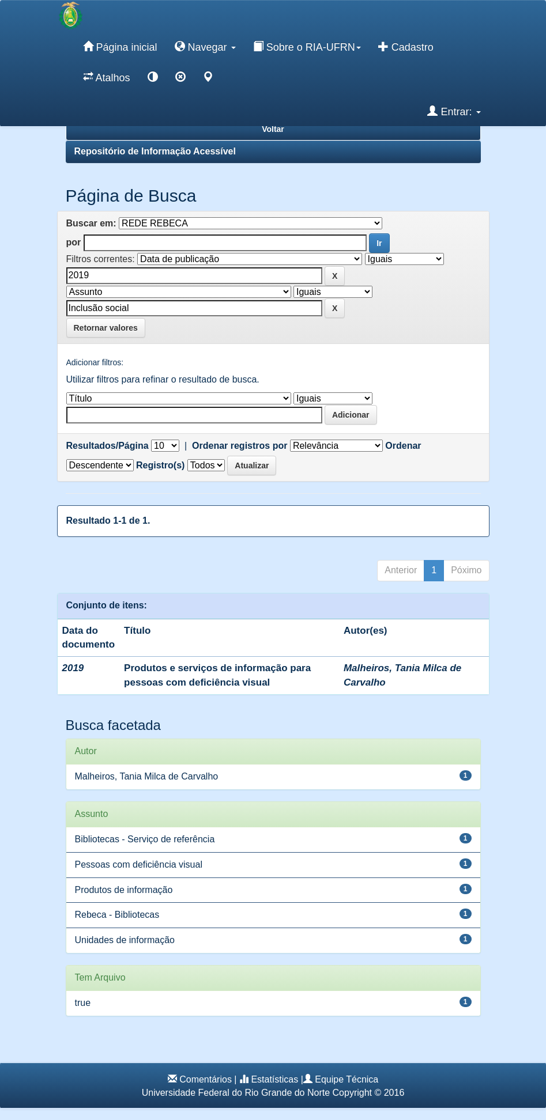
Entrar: (453, 111)
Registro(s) (160, 465)
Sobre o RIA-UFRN (307, 46)
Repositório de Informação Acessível (155, 151)
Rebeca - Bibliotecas (117, 915)
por (73, 242)
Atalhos (106, 77)
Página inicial (120, 46)
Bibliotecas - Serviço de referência (145, 839)
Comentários (205, 1079)
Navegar (205, 46)
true (83, 1003)
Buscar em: (91, 223)
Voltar (273, 129)
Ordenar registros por (239, 446)
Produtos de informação (124, 890)
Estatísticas (274, 1079)
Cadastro (406, 46)
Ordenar (403, 446)
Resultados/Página (107, 446)
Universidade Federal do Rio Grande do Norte (236, 1093)
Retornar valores (106, 327)
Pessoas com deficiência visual (138, 864)
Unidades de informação (125, 940)
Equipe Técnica (346, 1079)
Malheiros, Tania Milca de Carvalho (147, 776)
